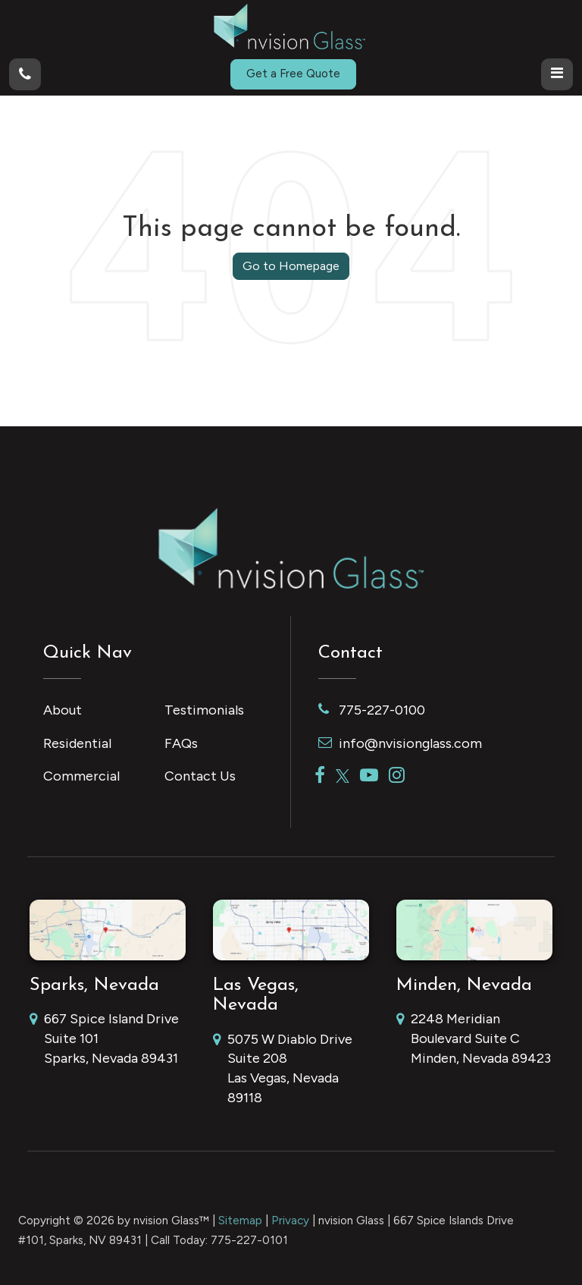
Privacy (290, 1220)
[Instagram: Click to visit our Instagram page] (397, 776)
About (62, 710)
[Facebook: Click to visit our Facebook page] (319, 776)
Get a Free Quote (293, 73)
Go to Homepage (291, 266)
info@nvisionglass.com (400, 743)
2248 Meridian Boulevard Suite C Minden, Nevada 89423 (473, 1039)
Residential (77, 743)
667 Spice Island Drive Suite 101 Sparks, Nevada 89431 (104, 1039)
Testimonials (204, 710)
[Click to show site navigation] (557, 74)
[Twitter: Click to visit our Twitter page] (342, 776)
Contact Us (200, 776)
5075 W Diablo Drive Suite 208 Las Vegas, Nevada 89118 (282, 1069)
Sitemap (240, 1220)
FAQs (181, 743)
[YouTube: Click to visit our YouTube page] (369, 776)
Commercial (81, 776)
